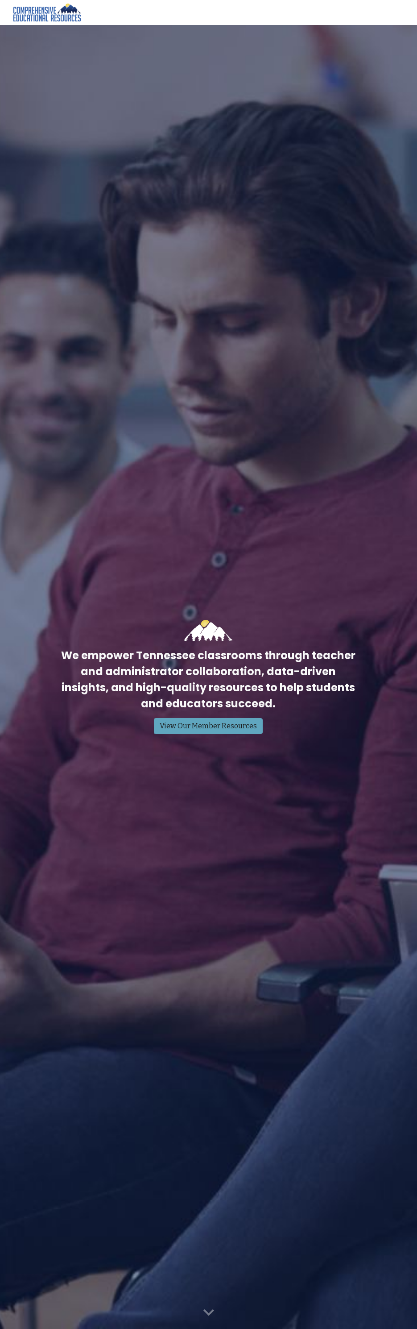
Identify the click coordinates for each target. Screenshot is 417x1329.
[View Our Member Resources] (208, 725)
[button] (208, 1313)
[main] (208, 679)
